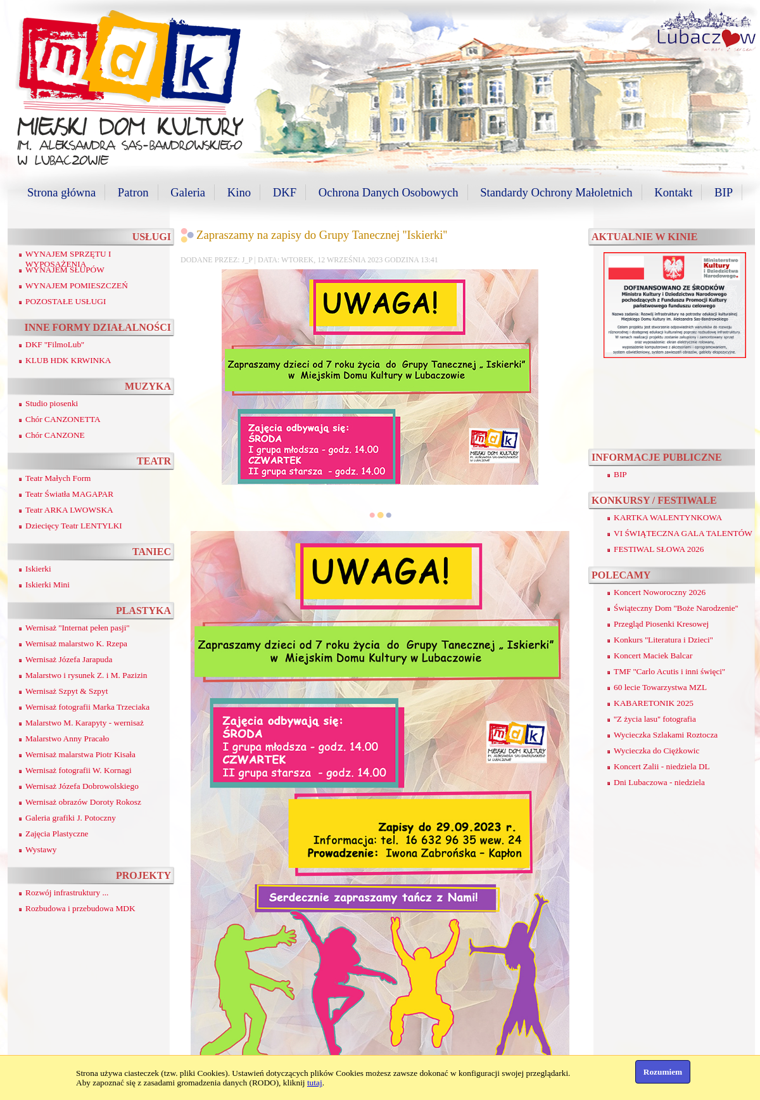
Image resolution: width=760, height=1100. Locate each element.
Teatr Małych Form (58, 478)
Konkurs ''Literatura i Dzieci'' (663, 639)
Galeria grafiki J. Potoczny (70, 817)
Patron (133, 192)
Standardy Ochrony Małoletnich (556, 192)
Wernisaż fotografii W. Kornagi (78, 770)
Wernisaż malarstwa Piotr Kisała (80, 754)
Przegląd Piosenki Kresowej (661, 624)
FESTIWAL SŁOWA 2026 (659, 549)
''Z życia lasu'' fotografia (655, 719)
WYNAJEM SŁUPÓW (64, 269)
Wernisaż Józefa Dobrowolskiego (82, 786)
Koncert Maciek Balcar (653, 655)
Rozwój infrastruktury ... (66, 892)
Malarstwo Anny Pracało (67, 738)
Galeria (187, 192)
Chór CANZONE (55, 435)
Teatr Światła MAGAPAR (69, 494)
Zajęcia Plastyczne (57, 833)
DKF (284, 192)
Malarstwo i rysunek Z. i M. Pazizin (86, 675)
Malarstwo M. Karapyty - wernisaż (84, 722)
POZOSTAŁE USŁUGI (65, 301)
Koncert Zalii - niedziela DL (662, 766)
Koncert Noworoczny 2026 (660, 592)
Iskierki (38, 568)
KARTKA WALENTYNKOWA (668, 517)
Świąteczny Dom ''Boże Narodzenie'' (676, 608)
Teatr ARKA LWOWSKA (69, 510)
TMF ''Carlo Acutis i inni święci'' (669, 671)
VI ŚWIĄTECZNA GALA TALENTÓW (683, 533)
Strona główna (61, 192)
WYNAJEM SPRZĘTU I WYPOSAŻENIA (68, 259)
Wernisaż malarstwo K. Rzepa (76, 643)
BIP (723, 192)
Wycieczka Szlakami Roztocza (666, 734)
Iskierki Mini (47, 584)
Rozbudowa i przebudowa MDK (80, 908)
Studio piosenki (51, 403)
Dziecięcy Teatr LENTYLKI (73, 525)
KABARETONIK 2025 (654, 703)
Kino (239, 192)
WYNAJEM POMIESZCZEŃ (76, 285)
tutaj (314, 1082)
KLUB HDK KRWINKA (68, 360)
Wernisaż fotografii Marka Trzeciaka (87, 707)
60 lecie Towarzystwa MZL (660, 687)
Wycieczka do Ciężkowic (656, 750)
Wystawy (41, 849)
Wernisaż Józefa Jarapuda (68, 659)
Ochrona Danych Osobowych (389, 192)
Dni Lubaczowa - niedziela (659, 782)
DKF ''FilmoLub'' (54, 344)
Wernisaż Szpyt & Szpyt (66, 691)
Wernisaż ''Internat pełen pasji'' (77, 627)
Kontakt (673, 192)
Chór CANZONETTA (63, 419)
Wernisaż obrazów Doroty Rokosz (83, 802)
